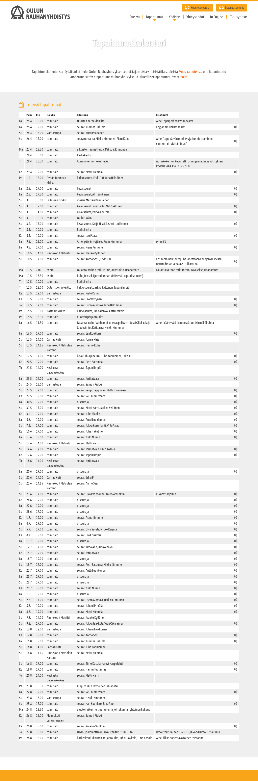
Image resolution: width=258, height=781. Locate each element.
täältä (183, 77)
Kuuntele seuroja (200, 7)
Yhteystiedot (195, 17)
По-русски (238, 17)
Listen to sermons (234, 7)
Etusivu (135, 17)
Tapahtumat (154, 17)
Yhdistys (174, 17)
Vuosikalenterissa (191, 72)
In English (217, 17)
